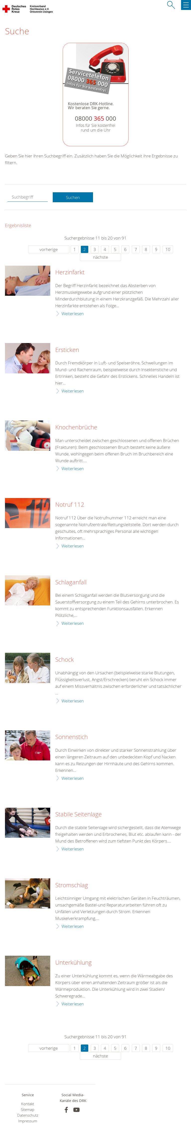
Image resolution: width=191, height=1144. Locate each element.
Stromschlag (71, 885)
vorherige (49, 249)
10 (167, 249)
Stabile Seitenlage (78, 814)
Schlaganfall (71, 582)
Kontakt (27, 1103)
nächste (100, 257)
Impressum (27, 1121)
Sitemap (27, 1109)
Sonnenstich (71, 737)
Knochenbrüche (76, 427)
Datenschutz (27, 1115)
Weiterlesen (72, 313)
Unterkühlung (73, 962)
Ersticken (67, 350)
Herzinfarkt (70, 272)
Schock (64, 659)
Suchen (73, 197)
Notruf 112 (69, 504)
